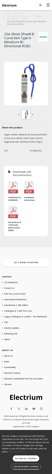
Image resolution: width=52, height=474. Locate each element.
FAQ (6, 322)
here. (10, 451)
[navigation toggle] (48, 5)
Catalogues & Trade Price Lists (18, 311)
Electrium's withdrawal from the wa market (23, 378)
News (6, 361)
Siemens (8, 384)
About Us (8, 356)
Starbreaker (12, 18)
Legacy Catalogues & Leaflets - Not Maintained (25, 316)
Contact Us (9, 288)
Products (18, 13)
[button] (40, 5)
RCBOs (25, 18)
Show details (19, 451)
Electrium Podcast (12, 373)
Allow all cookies (26, 458)
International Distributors (15, 299)
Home (6, 13)
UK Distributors (11, 282)
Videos (7, 339)
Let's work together (26, 262)
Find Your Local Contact (15, 293)
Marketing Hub (10, 333)
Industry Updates (11, 328)
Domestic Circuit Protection (18, 16)
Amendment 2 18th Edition (16, 305)
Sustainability (10, 367)
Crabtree (38, 16)
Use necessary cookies (25, 466)
